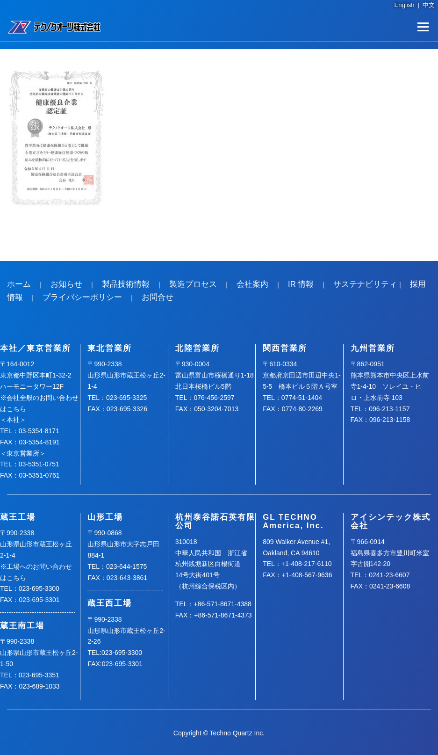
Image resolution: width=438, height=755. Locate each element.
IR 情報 (301, 284)
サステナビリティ (365, 284)
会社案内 (252, 284)
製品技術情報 (126, 284)
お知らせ (66, 284)
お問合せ (157, 297)
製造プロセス (193, 284)
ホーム (19, 284)
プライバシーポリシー (82, 297)
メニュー (423, 26)
